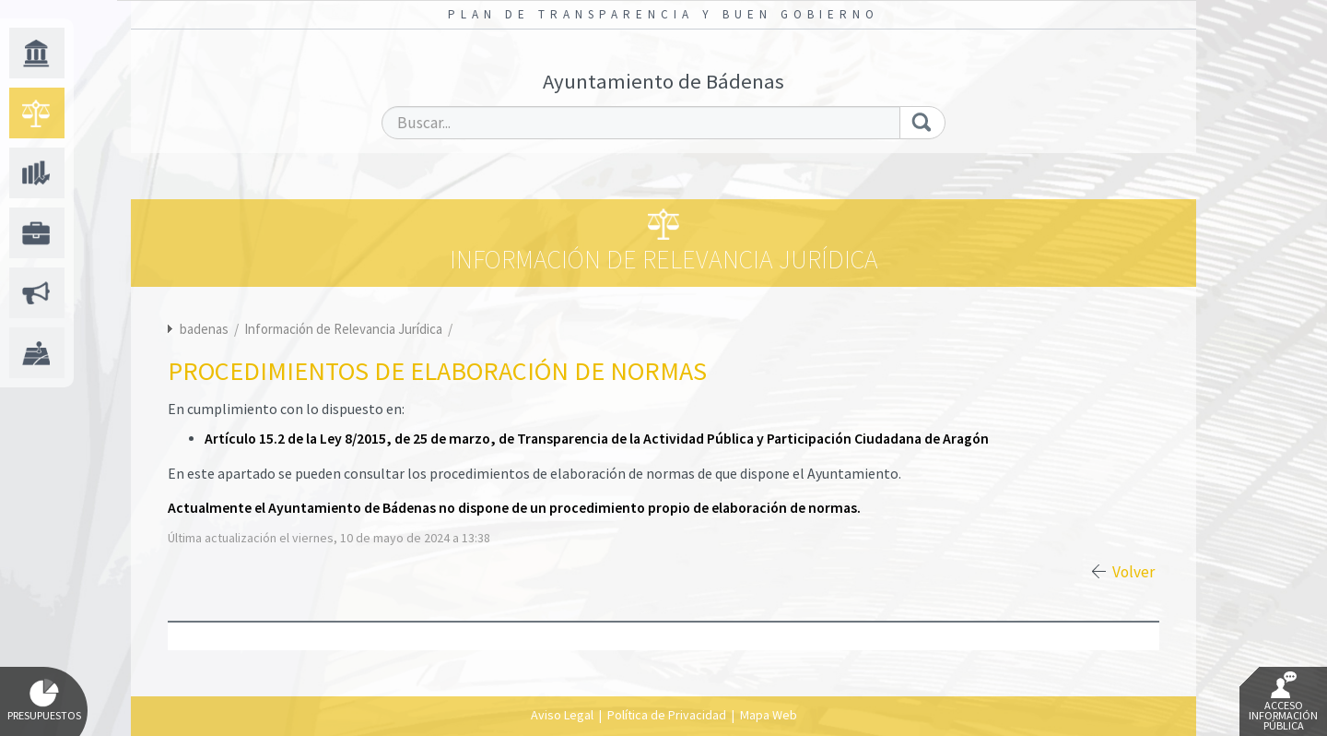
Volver (1133, 572)
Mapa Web (768, 714)
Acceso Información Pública (1283, 701)
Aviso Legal (562, 714)
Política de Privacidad (666, 714)
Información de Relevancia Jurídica (344, 329)
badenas (204, 329)
